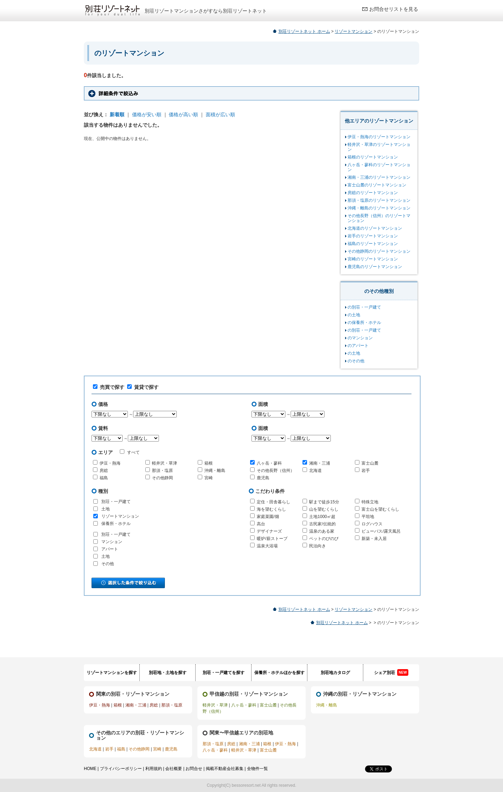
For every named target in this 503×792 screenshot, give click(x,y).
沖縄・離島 (214, 470)
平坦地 (368, 516)
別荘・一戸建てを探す (224, 672)
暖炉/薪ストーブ (272, 538)
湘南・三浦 (319, 463)
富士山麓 (370, 463)
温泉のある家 (321, 531)
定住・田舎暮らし (273, 501)
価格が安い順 (146, 114)
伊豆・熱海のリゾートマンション (379, 136)
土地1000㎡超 (322, 516)
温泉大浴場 (267, 545)
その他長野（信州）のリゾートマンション (379, 218)
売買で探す (108, 387)
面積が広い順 (220, 114)
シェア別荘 (391, 672)
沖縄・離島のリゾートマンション (379, 208)
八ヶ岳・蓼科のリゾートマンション (379, 167)
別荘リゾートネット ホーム (304, 31)
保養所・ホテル (116, 523)
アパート (109, 549)
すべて (130, 452)
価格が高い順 (183, 114)
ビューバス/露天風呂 (381, 531)
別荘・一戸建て (116, 501)
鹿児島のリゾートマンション (375, 266)
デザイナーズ (269, 531)
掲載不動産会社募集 (224, 768)
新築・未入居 (374, 538)
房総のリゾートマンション (373, 192)
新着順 (117, 114)
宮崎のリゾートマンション (373, 259)
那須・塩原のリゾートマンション (379, 200)
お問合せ (193, 768)
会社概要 (173, 768)
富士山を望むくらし (380, 509)
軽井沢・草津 (164, 463)
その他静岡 (162, 477)
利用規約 (153, 768)
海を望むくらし (271, 509)
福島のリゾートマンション (373, 243)
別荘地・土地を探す (168, 672)
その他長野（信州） (275, 470)
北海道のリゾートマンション (375, 228)
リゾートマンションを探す (112, 672)
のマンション (360, 337)
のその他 (356, 360)
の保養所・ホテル (364, 322)
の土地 (354, 314)
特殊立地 (370, 501)
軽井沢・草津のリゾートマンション (379, 147)
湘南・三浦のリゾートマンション (379, 177)
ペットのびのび (323, 538)
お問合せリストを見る (393, 9)
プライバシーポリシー (121, 768)
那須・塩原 (162, 470)
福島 (104, 477)
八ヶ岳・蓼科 (269, 463)
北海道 (315, 470)
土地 (105, 508)
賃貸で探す (143, 387)
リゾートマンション (353, 31)
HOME (90, 768)
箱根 (208, 463)
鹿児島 (263, 477)
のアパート (358, 345)
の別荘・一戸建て (364, 307)
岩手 (366, 470)
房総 (104, 470)
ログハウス (372, 523)
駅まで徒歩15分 (324, 501)
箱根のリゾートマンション (373, 157)
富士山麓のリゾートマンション (377, 185)
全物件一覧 (257, 768)
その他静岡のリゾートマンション (379, 251)
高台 (261, 523)
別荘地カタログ (335, 672)
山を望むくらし (323, 509)
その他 (107, 563)
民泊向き (317, 545)
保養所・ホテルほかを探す (279, 672)
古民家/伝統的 (322, 523)
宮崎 (208, 477)
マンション (111, 541)
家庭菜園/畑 (268, 516)
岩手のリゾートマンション (373, 236)
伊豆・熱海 (110, 463)
